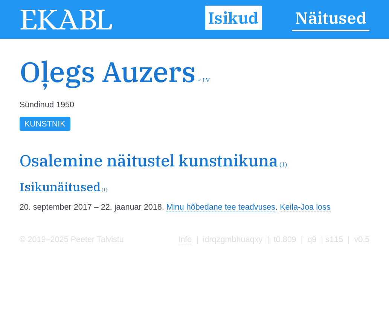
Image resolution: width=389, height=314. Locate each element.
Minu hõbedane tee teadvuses (220, 207)
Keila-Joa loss (305, 207)
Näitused (330, 17)
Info (185, 239)
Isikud (233, 17)
